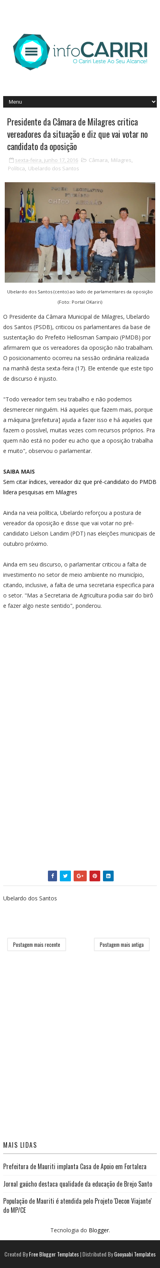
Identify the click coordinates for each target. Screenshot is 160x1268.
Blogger (99, 1230)
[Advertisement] (62, 685)
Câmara (98, 160)
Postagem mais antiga (122, 944)
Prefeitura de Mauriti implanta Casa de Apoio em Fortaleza (75, 1166)
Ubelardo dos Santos (53, 168)
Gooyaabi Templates (135, 1254)
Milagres (121, 160)
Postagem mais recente (36, 944)
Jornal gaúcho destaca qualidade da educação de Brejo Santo (77, 1184)
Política (16, 168)
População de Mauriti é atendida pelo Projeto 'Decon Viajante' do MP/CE (77, 1205)
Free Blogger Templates (54, 1254)
